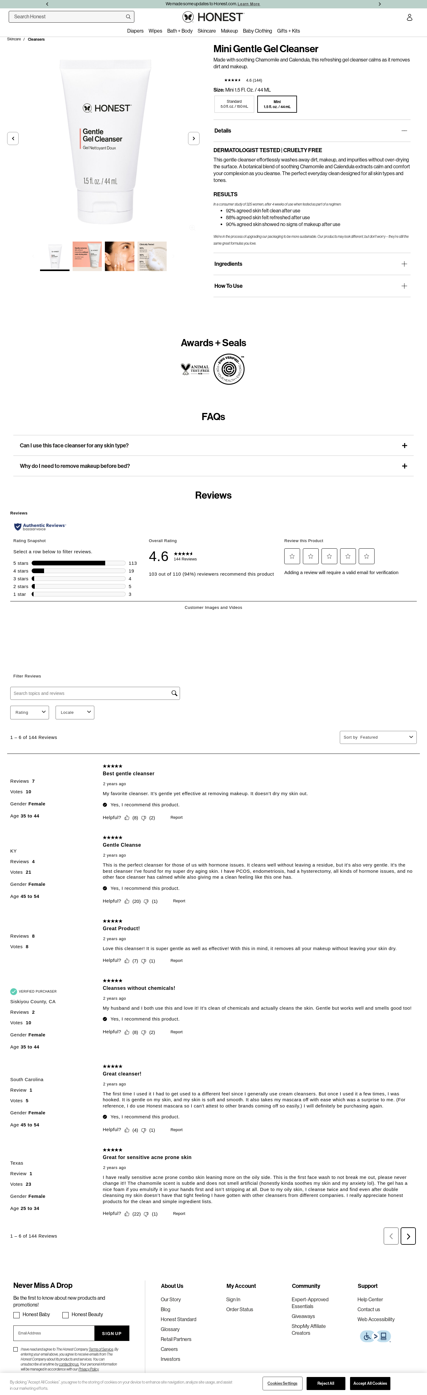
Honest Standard (178, 1319)
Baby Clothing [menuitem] (257, 31)
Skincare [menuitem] (207, 31)
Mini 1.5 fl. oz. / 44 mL (248, 90)
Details (222, 130)
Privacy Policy (89, 1369)
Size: (219, 90)
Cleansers (36, 39)
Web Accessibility (376, 1319)
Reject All (325, 1383)
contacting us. (69, 1364)
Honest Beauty (87, 1314)
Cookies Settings (282, 1383)
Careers (169, 1349)
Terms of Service (101, 1349)
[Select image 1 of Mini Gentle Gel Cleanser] (55, 256)
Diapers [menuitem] (135, 31)
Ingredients (228, 263)
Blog (165, 1309)
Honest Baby (36, 1314)
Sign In (233, 1299)
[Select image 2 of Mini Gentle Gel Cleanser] (87, 256)
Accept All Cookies (370, 1383)
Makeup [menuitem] (229, 31)
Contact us (368, 1309)
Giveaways (303, 1316)
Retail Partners (176, 1339)
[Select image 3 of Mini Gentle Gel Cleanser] (119, 256)
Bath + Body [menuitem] (180, 31)
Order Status (239, 1309)
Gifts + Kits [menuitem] (288, 31)
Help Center (370, 1299)
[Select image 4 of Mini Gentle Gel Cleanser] (152, 256)
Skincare (14, 39)
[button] (13, 138)
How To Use (228, 285)
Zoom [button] (192, 228)
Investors (170, 1359)
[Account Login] (409, 18)
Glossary (170, 1329)
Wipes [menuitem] (155, 31)
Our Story (171, 1299)
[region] (213, 1384)
